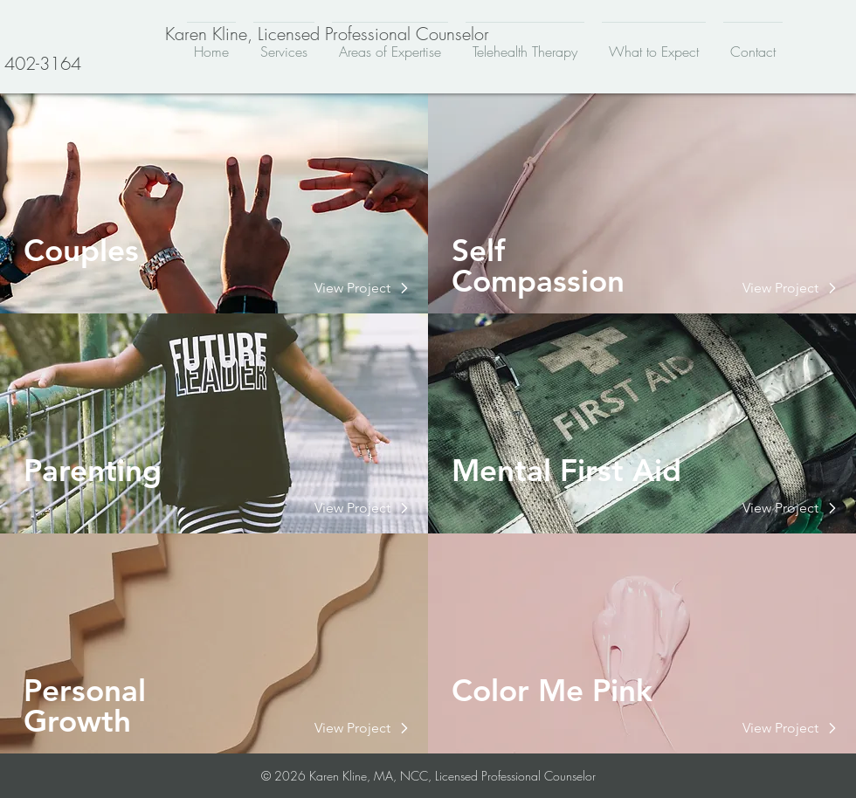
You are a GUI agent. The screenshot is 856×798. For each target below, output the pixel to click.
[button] (353, 288)
